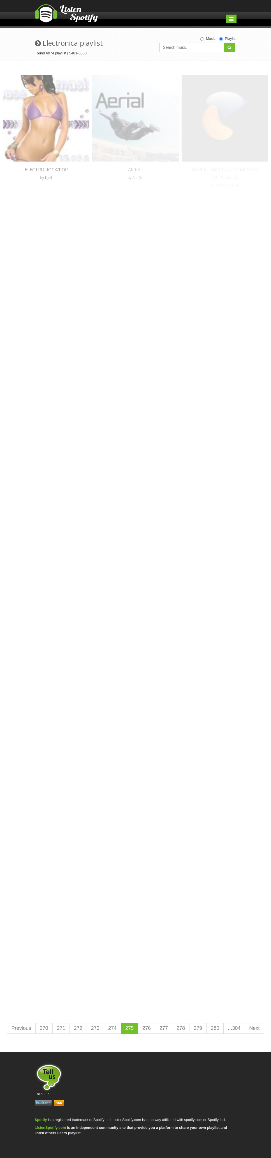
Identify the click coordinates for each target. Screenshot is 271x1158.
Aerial (135, 170)
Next (254, 1028)
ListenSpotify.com (50, 1127)
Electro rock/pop (46, 170)
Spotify (41, 1120)
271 (61, 1028)
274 (112, 1028)
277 (163, 1028)
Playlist (227, 38)
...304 (234, 1028)
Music (208, 38)
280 (215, 1028)
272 (78, 1028)
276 (146, 1028)
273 (95, 1028)
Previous (21, 1028)
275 (129, 1028)
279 (198, 1028)
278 (181, 1028)
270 (44, 1028)
